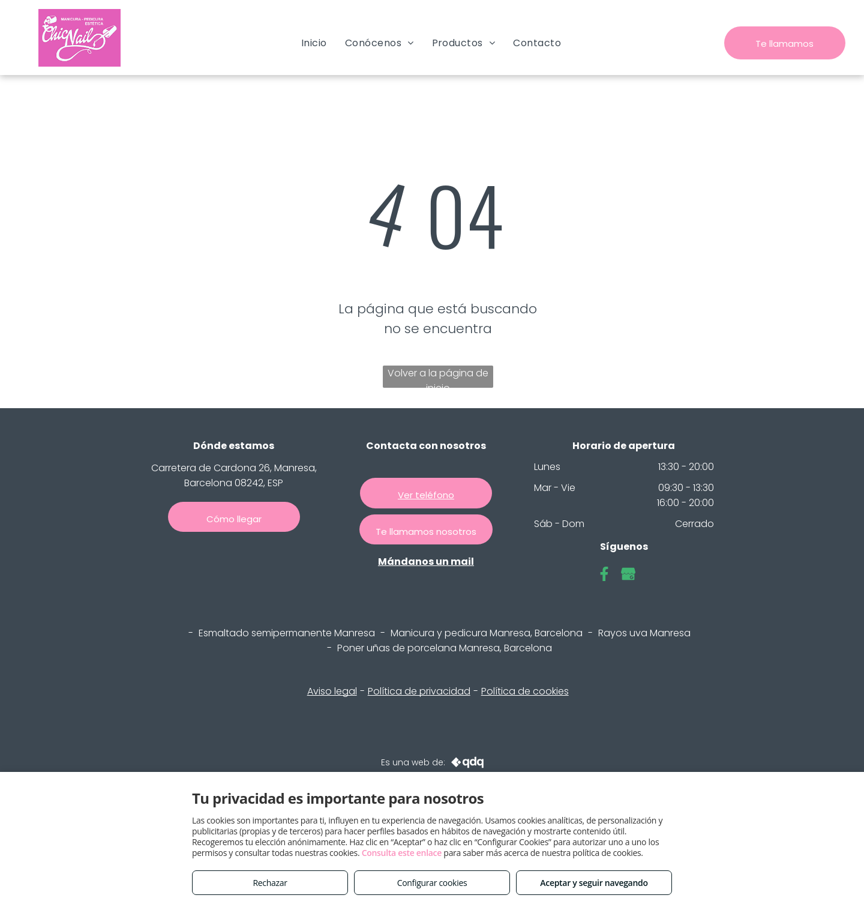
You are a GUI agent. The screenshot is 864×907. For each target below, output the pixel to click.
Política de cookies (525, 691)
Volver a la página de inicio (438, 377)
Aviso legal (332, 691)
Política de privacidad (419, 691)
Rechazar (270, 882)
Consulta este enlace (402, 852)
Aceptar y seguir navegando (593, 882)
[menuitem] (314, 42)
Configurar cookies (432, 882)
